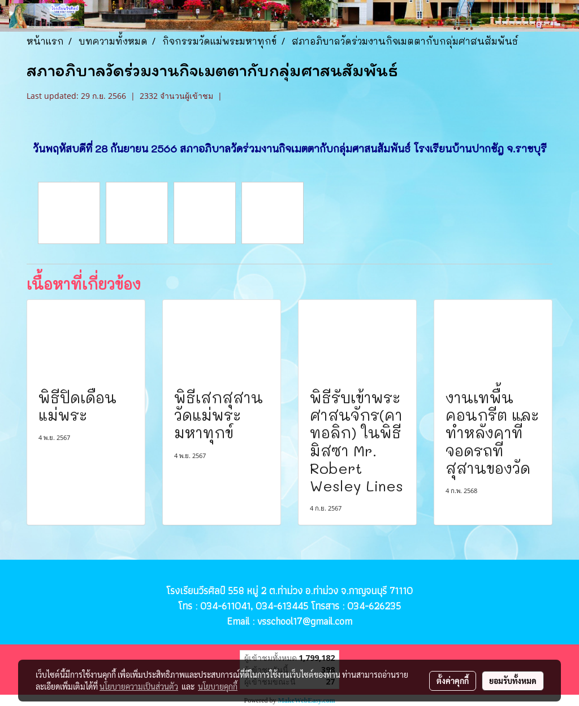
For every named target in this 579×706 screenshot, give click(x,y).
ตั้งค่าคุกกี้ (453, 681)
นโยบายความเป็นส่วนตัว (139, 686)
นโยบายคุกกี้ (217, 686)
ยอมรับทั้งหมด (513, 681)
